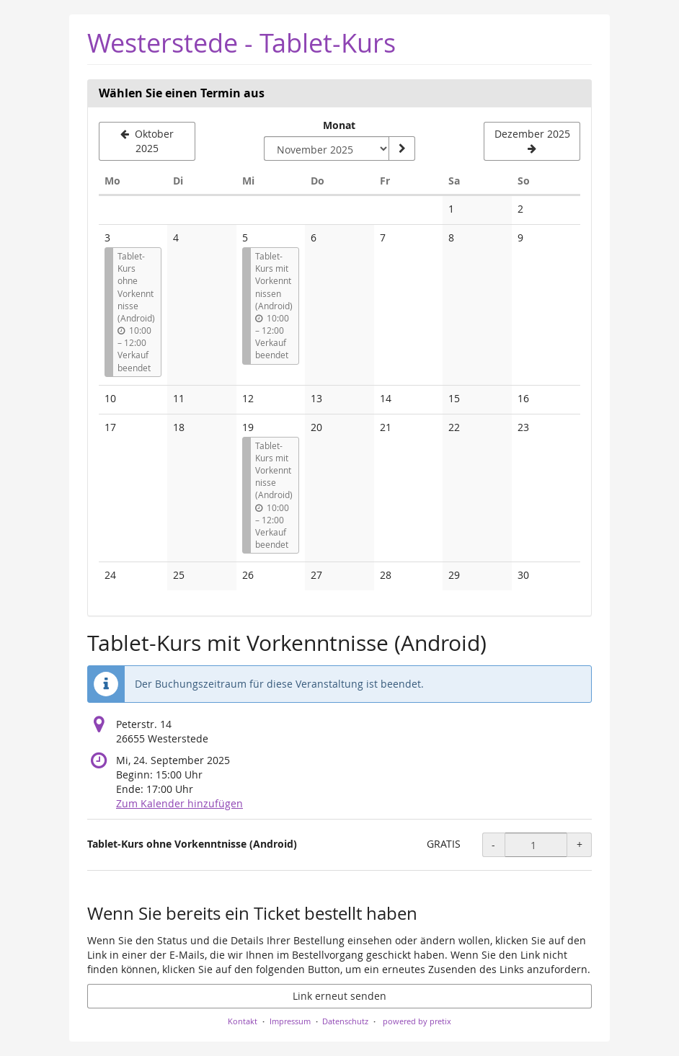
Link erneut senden (339, 996)
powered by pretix (417, 1021)
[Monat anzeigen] (401, 148)
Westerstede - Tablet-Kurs (241, 43)
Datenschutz (345, 1021)
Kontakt (242, 1021)
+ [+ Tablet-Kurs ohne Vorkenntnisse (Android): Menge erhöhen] (579, 844)
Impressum (290, 1021)
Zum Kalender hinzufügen (179, 803)
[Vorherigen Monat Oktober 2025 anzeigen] (147, 141)
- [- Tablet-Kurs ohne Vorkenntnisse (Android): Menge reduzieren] (493, 844)
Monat (339, 125)
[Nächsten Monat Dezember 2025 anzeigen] (532, 141)
